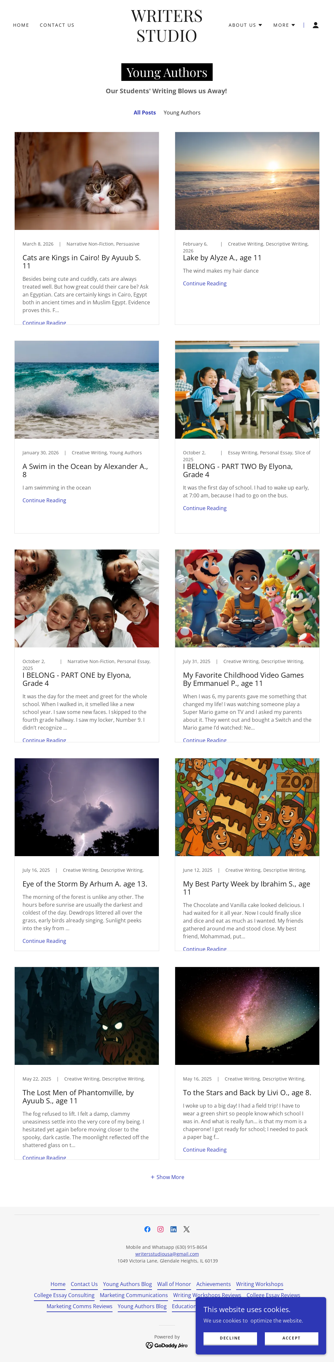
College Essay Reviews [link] (273, 1295)
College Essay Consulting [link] (64, 1295)
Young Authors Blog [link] (127, 1284)
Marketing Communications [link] (134, 1295)
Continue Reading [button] (44, 322)
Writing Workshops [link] (259, 1284)
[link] (167, 39)
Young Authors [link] (182, 112)
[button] (246, 25)
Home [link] (21, 25)
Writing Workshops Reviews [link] (207, 1295)
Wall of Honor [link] (174, 1284)
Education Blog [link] (190, 1306)
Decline (230, 1338)
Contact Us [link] (57, 25)
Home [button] (58, 1284)
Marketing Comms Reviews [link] (80, 1306)
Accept (291, 1338)
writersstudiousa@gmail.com (167, 1254)
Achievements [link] (213, 1284)
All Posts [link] (145, 112)
